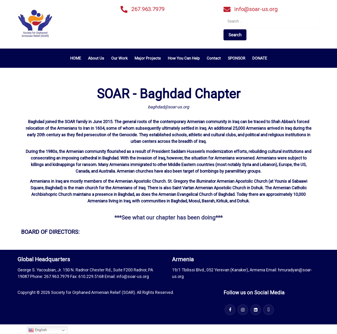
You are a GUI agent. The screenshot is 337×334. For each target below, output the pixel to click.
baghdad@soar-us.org (168, 106)
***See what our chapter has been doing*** (168, 220)
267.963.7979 (148, 9)
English (37, 330)
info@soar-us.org (256, 9)
